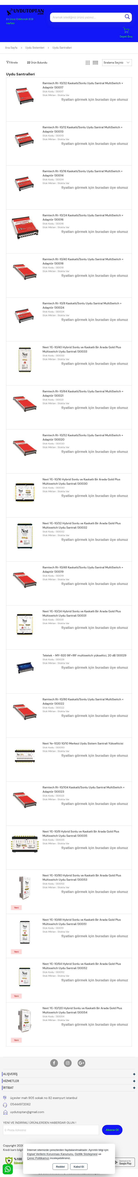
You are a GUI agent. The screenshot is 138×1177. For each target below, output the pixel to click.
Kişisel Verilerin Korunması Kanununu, (50, 1154)
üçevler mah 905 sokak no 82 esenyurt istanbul (43, 1098)
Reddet (60, 1166)
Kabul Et (79, 1166)
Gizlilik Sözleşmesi (86, 1154)
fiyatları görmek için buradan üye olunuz (94, 100)
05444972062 (20, 1104)
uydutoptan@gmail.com (27, 1112)
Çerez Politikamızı (38, 1158)
